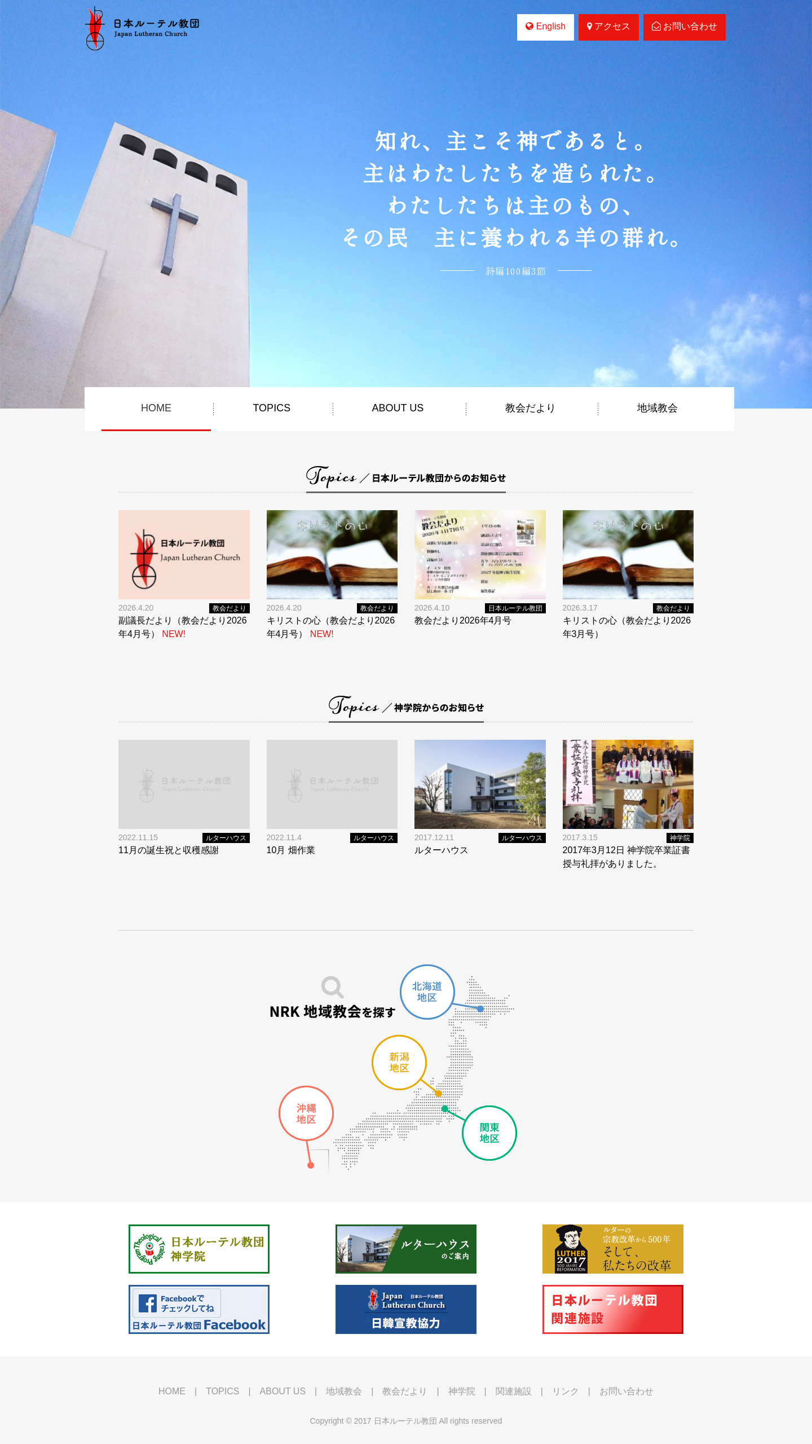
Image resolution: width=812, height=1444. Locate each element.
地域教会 (657, 408)
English (546, 26)
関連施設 (514, 1391)
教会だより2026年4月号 (463, 620)
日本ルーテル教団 (515, 608)
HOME (156, 408)
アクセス (608, 26)
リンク (565, 1391)
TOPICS (271, 408)
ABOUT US (398, 408)
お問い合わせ (684, 26)
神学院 (680, 838)
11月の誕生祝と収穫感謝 (168, 850)
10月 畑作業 (291, 850)
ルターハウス (226, 838)
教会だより (530, 408)
